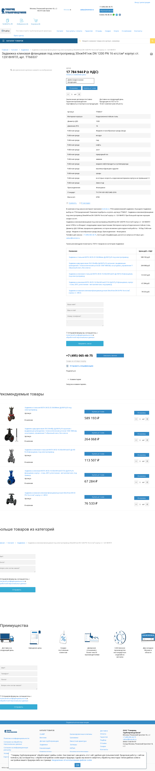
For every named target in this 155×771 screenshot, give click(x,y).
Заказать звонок (110, 355)
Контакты (138, 31)
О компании (126, 31)
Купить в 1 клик (90, 88)
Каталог (60, 31)
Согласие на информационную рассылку (16, 748)
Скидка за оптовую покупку (76, 361)
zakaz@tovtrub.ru (87, 10)
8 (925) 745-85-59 (106, 15)
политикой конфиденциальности (79, 335)
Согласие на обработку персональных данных (13, 743)
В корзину (74, 88)
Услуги (116, 31)
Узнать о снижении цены (76, 74)
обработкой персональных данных (80, 337)
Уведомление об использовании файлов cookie (72, 760)
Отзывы (99, 31)
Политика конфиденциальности (16, 738)
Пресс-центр (19, 35)
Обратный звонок (106, 11)
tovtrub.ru (105, 209)
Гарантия (89, 31)
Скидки (108, 31)
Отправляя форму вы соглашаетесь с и (82, 335)
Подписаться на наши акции (77, 722)
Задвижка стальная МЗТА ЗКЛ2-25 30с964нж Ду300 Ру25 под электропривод (98, 257)
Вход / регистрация (142, 2)
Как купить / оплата (74, 31)
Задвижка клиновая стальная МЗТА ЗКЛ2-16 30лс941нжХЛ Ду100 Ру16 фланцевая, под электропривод (50, 451)
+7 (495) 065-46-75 (106, 7)
